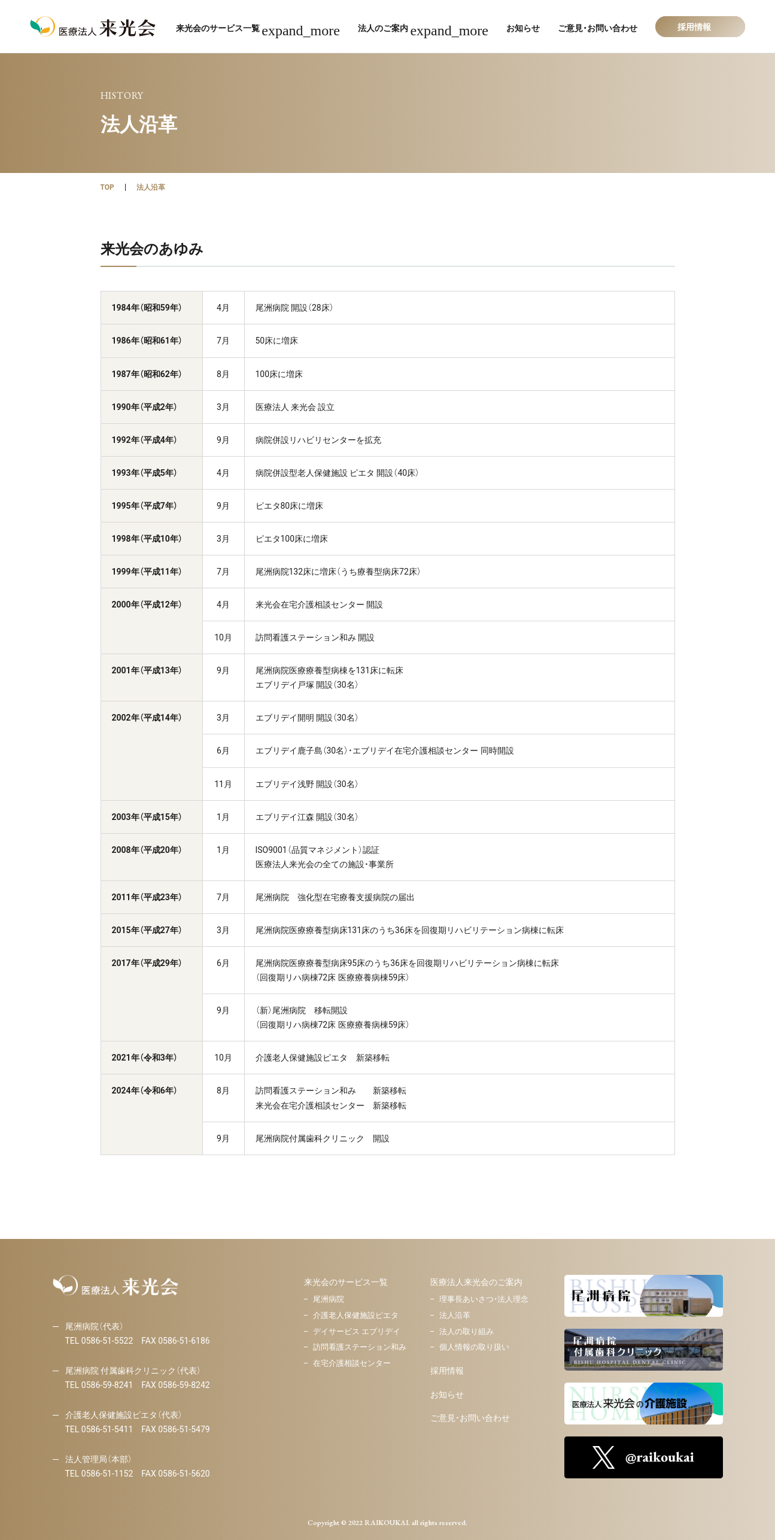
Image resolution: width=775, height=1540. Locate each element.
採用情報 (447, 1370)
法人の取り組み (466, 1331)
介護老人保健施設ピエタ (356, 1315)
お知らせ (447, 1394)
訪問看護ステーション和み (359, 1346)
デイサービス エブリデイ (356, 1331)
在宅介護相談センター (352, 1363)
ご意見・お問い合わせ (470, 1418)
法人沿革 (150, 187)
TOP (107, 187)
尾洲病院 (328, 1299)
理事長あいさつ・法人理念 (483, 1299)
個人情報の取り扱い (474, 1346)
